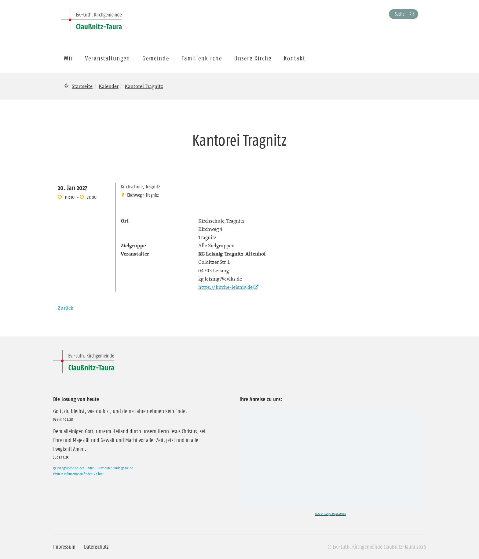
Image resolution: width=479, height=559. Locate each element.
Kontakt (294, 58)
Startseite (82, 86)
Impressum (64, 546)
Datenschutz (96, 546)
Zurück (65, 307)
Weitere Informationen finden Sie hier (78, 473)
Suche (399, 14)
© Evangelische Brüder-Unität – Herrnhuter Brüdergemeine (93, 468)
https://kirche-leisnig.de (225, 287)
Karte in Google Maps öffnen (330, 514)
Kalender (109, 86)
